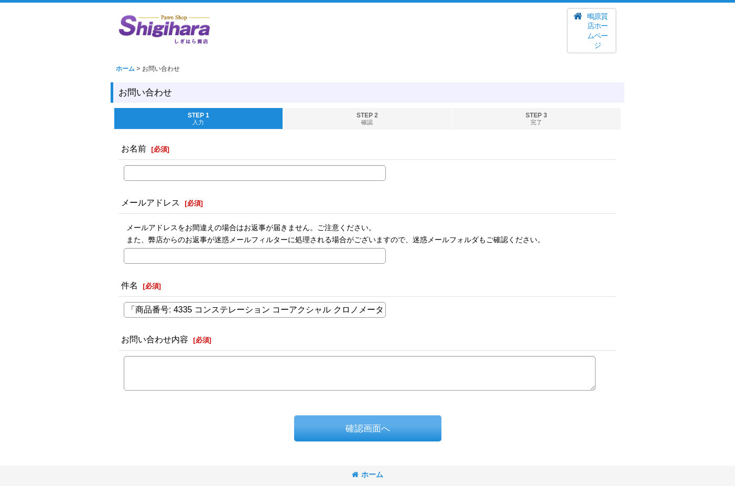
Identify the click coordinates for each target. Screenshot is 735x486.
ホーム (367, 474)
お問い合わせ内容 (154, 339)
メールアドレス (150, 202)
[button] (592, 30)
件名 (129, 285)
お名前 (133, 148)
